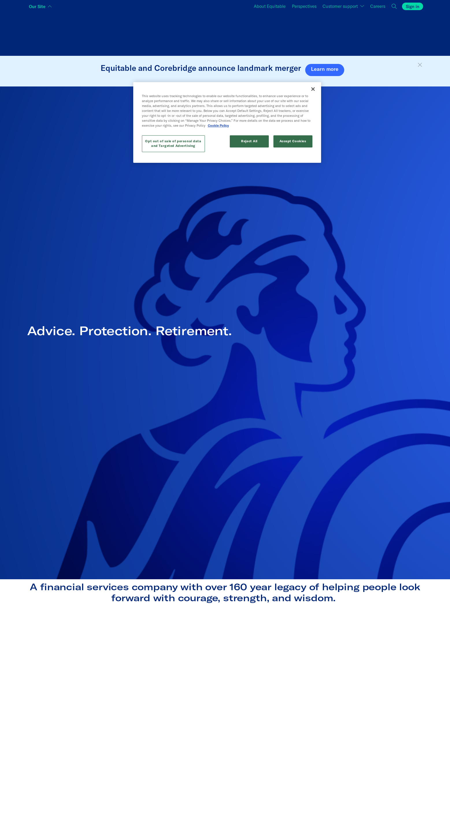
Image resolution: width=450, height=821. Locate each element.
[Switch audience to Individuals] (93, 33)
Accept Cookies (292, 141)
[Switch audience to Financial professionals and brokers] (225, 33)
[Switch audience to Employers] (357, 33)
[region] (227, 122)
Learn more (324, 69)
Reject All (249, 141)
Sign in (412, 6)
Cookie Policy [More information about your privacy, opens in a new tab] (196, 125)
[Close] (313, 89)
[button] (420, 65)
